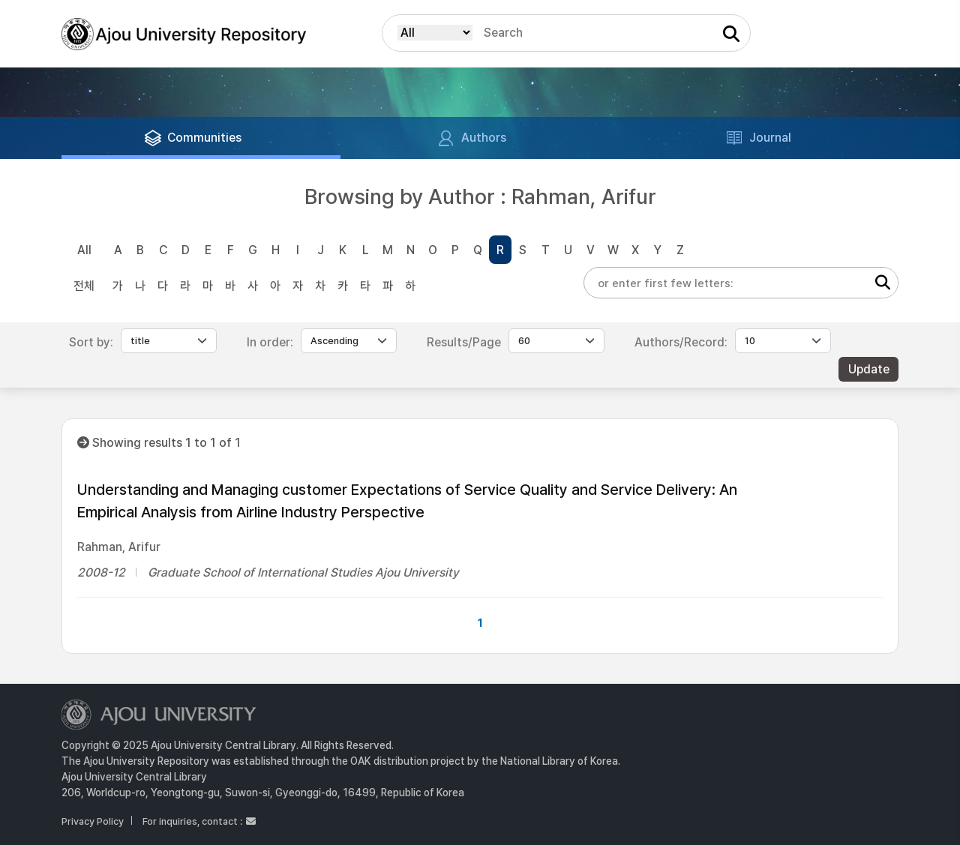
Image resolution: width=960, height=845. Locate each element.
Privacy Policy (93, 821)
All (84, 250)
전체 (84, 286)
